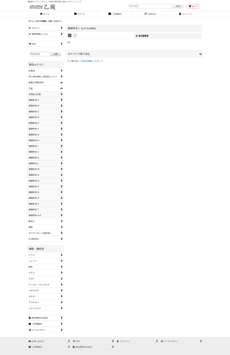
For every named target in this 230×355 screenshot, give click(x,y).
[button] (134, 54)
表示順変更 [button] (142, 36)
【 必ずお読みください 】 (91, 61)
